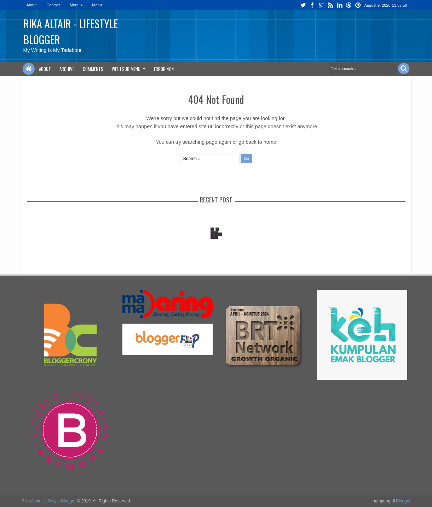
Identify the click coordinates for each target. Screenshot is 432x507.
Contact (53, 5)
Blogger (403, 501)
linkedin (339, 5)
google (321, 5)
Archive (66, 68)
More (74, 5)
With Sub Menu (126, 68)
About (32, 5)
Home (29, 69)
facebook (312, 5)
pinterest (358, 5)
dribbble (348, 5)
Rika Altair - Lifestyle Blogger (49, 501)
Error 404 (164, 68)
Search (403, 68)
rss (330, 5)
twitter (302, 5)
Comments (93, 68)
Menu (97, 5)
